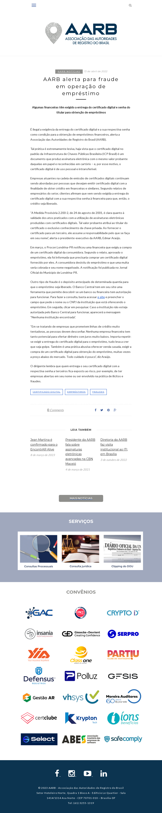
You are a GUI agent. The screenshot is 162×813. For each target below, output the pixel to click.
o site (101, 297)
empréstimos (76, 392)
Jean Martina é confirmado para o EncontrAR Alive (44, 444)
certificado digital (47, 392)
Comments (55, 410)
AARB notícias (69, 71)
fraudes (98, 392)
